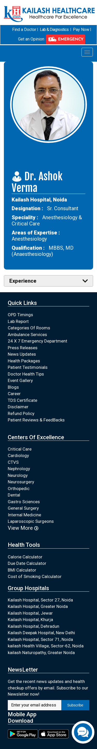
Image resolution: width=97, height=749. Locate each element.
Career (14, 393)
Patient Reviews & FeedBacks (36, 419)
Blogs (13, 387)
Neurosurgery (21, 481)
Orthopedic (18, 488)
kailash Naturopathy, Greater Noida (41, 652)
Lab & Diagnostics (54, 29)
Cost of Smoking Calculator (35, 576)
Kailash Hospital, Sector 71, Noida (40, 639)
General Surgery (23, 508)
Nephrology (19, 468)
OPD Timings (20, 314)
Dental (14, 495)
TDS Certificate (22, 400)
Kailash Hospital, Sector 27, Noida (40, 600)
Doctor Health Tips (26, 374)
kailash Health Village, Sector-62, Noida (46, 645)
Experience (22, 281)
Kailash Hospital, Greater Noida (38, 606)
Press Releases (23, 347)
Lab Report (18, 321)
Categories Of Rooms (29, 327)
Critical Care (20, 449)
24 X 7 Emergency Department (37, 341)
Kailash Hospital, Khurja (30, 619)
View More (23, 528)
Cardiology (18, 455)
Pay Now (81, 29)
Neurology (18, 475)
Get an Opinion (31, 39)
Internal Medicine (24, 514)
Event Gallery (20, 380)
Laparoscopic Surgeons (31, 521)
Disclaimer (18, 406)
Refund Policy (21, 413)
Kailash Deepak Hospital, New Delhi (41, 632)
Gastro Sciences (24, 501)
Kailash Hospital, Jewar (30, 613)
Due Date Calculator (27, 563)
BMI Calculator (22, 569)
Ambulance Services (27, 334)
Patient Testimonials (28, 367)
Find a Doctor (24, 29)
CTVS (13, 462)
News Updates (22, 354)
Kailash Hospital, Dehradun (33, 626)
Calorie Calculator (25, 556)
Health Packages (24, 360)
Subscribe (75, 705)
